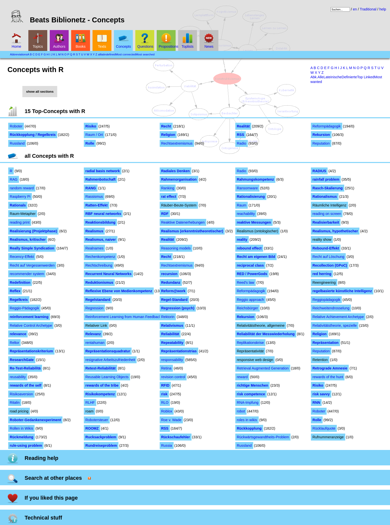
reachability (246, 214)
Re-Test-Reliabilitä (25, 368)
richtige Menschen (252, 385)
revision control (173, 377)
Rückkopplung (249, 428)
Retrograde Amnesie (329, 368)
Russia (166, 445)
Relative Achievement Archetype (338, 317)
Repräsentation (325, 343)
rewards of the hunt (327, 377)
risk (164, 394)
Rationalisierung (251, 197)
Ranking (167, 188)
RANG (90, 188)
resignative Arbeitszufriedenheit (110, 360)
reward (242, 377)
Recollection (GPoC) (329, 265)
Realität (243, 126)
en (355, 9)
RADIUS (319, 171)
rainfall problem (325, 179)
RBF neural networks (103, 214)
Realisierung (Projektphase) (33, 231)
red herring (321, 274)
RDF (165, 214)
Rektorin (168, 317)
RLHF (90, 402)
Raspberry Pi (20, 197)
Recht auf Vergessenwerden (32, 265)
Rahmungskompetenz (255, 179)
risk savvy (321, 394)
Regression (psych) (178, 308)
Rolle (89, 143)
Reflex (15, 291)
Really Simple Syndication (32, 248)
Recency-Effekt (22, 257)
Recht (166, 126)
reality (242, 240)
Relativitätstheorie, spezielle (334, 325)
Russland (17, 143)
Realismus (94, 231)
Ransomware (247, 188)
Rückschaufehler (175, 437)
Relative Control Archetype (31, 325)
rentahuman (94, 343)
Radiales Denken (175, 171)
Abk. (314, 77)
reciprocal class (250, 265)
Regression (94, 308)
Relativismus (172, 325)
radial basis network (102, 171)
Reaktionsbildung (100, 222)
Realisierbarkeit (325, 222)
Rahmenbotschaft (100, 179)
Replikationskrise (250, 343)
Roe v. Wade (171, 420)
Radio (241, 143)
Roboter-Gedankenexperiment (35, 420)
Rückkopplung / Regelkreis (33, 135)
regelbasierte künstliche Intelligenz (342, 291)
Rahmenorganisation (179, 179)
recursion (169, 274)
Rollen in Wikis (21, 428)
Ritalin (15, 402)
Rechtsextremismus (177, 143)
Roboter (16, 126)
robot (241, 411)
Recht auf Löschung (328, 257)
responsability (172, 360)
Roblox (166, 411)
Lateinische (333, 77)
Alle (321, 77)
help (382, 9)
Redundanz (171, 282)
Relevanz (93, 334)
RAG (13, 179)
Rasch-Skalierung (327, 188)
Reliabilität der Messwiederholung (266, 334)
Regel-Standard (174, 300)
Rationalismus (324, 197)
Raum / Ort (94, 135)
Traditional (368, 9)
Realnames (94, 248)
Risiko (90, 126)
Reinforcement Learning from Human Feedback (123, 317)
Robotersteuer (96, 420)
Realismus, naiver (100, 240)
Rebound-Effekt (325, 248)
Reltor (14, 343)
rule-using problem (26, 445)
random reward (22, 188)
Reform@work (173, 291)
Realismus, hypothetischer (335, 231)
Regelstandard (97, 300)
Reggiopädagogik (326, 300)
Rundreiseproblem (101, 445)
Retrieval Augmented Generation (263, 368)
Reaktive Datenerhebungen (183, 222)
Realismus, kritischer (28, 240)
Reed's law (245, 282)
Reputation (321, 143)
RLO (165, 402)
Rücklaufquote (323, 428)
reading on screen (326, 214)
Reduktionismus (99, 282)
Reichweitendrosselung (330, 308)
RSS (240, 135)
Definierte (349, 77)
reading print (20, 222)
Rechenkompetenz (100, 257)
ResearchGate (22, 360)
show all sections (39, 91)
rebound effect (249, 248)
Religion (168, 135)
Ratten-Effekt (96, 205)
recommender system (27, 274)
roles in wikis (247, 420)
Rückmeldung (21, 437)
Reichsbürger (247, 308)
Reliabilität (170, 334)
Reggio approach (250, 300)
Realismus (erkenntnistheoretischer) (192, 231)
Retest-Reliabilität (100, 368)
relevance (18, 334)
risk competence (251, 394)
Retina (166, 368)
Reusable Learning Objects (107, 377)
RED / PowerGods (252, 274)
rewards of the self (25, 385)
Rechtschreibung (98, 265)
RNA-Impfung (247, 402)
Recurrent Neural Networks (108, 274)
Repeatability (172, 343)
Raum (241, 205)
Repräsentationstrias (179, 351)
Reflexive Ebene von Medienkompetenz (118, 291)
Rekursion (321, 135)
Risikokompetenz (100, 394)
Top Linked (365, 77)
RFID (165, 385)
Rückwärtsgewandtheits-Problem (263, 437)
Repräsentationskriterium (31, 351)
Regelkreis (19, 300)
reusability (18, 377)
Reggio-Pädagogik (24, 308)
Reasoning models (176, 248)
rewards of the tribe (102, 385)
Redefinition (20, 282)
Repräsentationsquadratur (107, 351)
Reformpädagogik (326, 126)
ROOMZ (92, 428)
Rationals (18, 205)
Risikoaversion (21, 394)
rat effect (168, 197)
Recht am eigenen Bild (256, 257)
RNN (316, 402)
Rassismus (94, 197)
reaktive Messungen (254, 222)
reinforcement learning (29, 317)
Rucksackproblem (100, 437)
